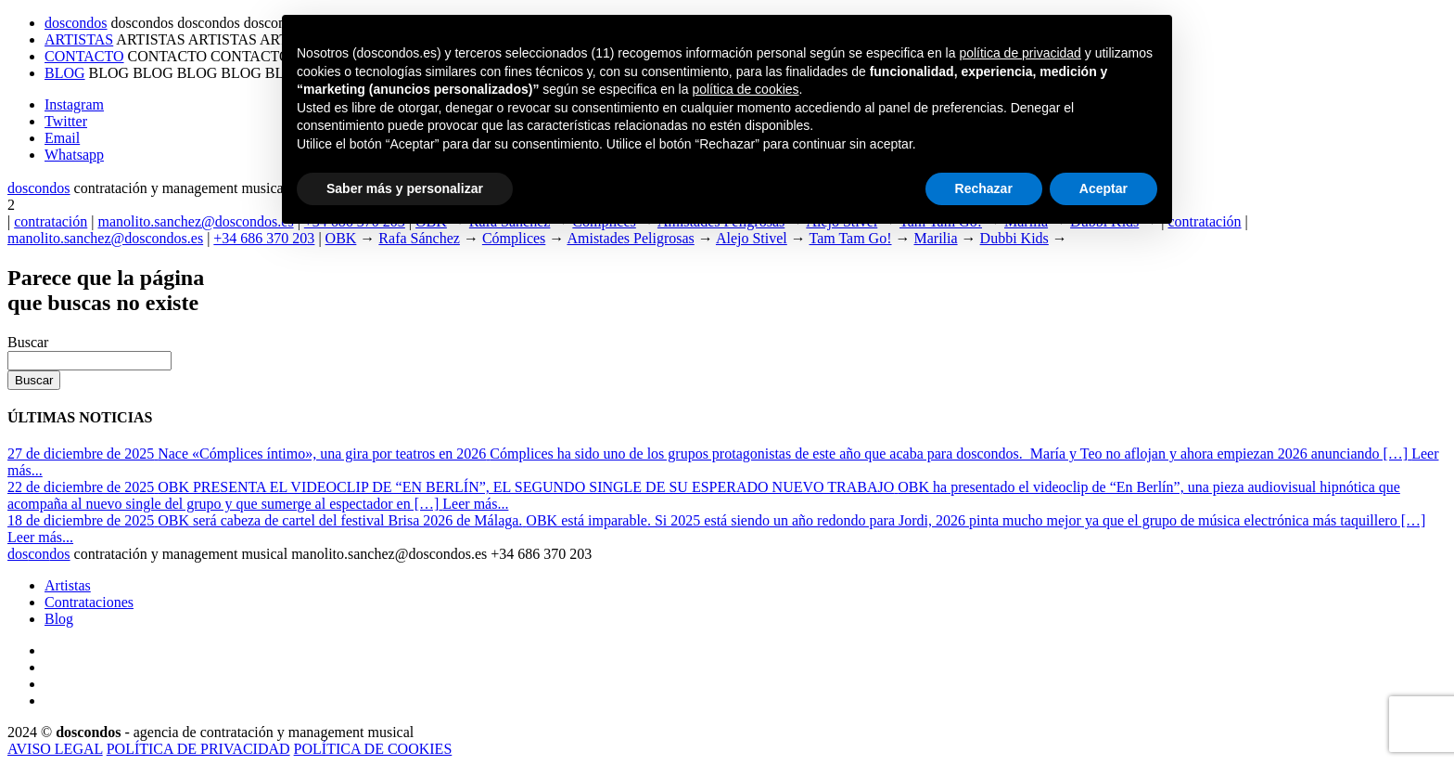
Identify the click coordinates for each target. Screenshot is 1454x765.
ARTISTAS (79, 39)
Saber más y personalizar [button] (404, 188)
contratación (50, 221)
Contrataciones (89, 602)
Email (62, 138)
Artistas (68, 585)
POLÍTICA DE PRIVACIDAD (198, 749)
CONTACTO (84, 56)
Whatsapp (74, 154)
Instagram (74, 104)
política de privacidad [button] (1020, 52)
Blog (59, 619)
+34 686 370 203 (263, 238)
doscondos (76, 23)
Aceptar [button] (1103, 188)
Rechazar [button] (984, 188)
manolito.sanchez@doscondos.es (195, 221)
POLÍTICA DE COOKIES (373, 749)
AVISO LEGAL (55, 749)
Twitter (66, 121)
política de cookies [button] (745, 89)
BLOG (65, 73)
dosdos (38, 188)
